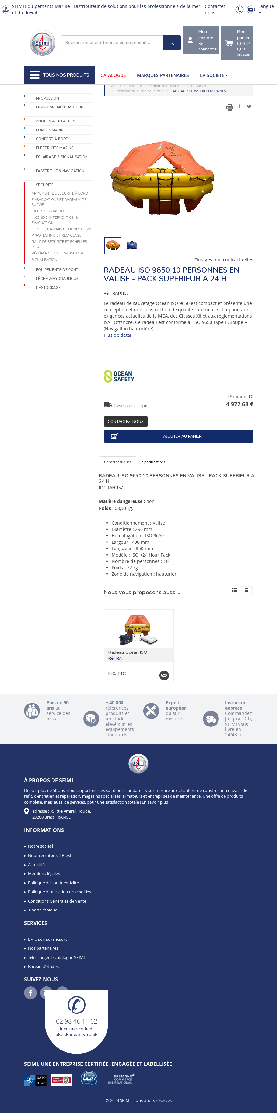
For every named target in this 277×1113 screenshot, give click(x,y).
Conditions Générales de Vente (57, 901)
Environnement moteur (60, 107)
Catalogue (113, 75)
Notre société (40, 846)
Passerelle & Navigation (60, 171)
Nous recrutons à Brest (50, 855)
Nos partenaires (43, 948)
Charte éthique (42, 910)
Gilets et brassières (51, 211)
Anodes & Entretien (55, 121)
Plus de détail (118, 335)
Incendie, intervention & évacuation (55, 220)
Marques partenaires (163, 75)
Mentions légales (44, 873)
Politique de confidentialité (53, 883)
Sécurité (44, 185)
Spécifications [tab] (153, 462)
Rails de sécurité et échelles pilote (59, 244)
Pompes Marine (51, 130)
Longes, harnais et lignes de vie (62, 229)
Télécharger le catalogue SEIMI (56, 957)
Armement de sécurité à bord (60, 193)
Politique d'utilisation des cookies (59, 892)
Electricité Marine (54, 148)
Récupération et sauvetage (58, 253)
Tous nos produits (59, 75)
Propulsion (47, 98)
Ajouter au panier (156, 436)
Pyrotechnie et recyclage (56, 235)
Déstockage (48, 287)
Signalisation (44, 259)
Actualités (37, 864)
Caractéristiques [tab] (117, 462)
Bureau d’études (43, 966)
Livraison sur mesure (47, 939)
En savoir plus (155, 802)
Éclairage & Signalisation (62, 157)
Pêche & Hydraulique (57, 278)
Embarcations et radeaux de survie (59, 202)
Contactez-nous (126, 421)
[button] (19, 1106)
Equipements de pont (57, 270)
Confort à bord (52, 139)
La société (214, 75)
